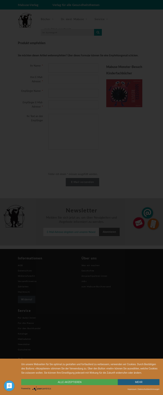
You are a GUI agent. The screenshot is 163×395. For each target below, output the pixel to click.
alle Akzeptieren (70, 382)
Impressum (132, 389)
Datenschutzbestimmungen (148, 389)
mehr (138, 382)
